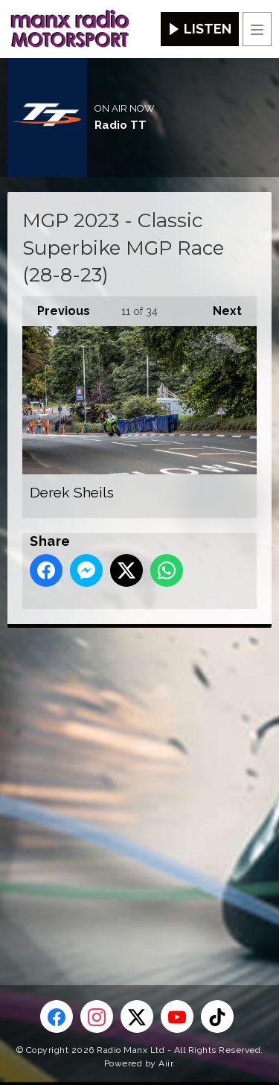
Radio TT (120, 125)
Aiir (165, 1063)
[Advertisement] (139, 782)
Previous (56, 307)
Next (220, 307)
